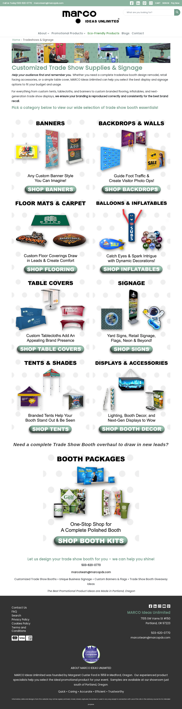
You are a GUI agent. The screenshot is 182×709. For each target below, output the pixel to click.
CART (157, 3)
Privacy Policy (20, 619)
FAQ (14, 612)
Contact (138, 33)
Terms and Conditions (19, 629)
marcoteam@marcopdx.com (48, 3)
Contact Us (19, 608)
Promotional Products (67, 33)
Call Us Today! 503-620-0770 (17, 3)
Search (16, 615)
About (42, 33)
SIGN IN (165, 3)
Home (16, 40)
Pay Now (175, 3)
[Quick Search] (148, 12)
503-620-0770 (160, 633)
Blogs (126, 33)
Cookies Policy (21, 623)
